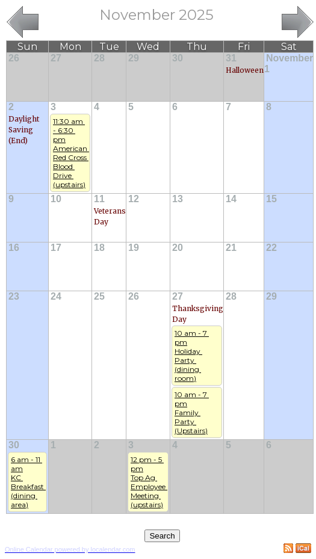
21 (231, 247)
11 (99, 199)
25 (99, 296)
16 (13, 247)
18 (99, 247)
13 (177, 199)
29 (133, 58)
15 (271, 199)
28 (99, 58)
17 (56, 247)
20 (177, 247)
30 (177, 58)
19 (133, 247)
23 (13, 296)
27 (56, 58)
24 (56, 296)
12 (133, 199)
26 (13, 58)
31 (231, 58)
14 (231, 199)
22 (271, 247)
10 (56, 199)
